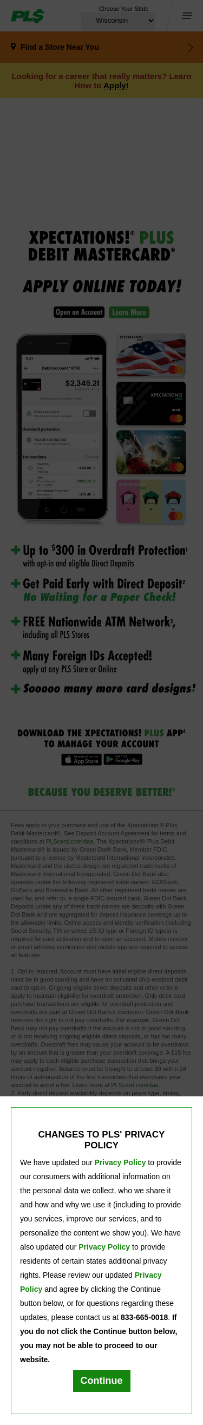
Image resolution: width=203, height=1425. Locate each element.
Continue (102, 1380)
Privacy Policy (120, 1162)
